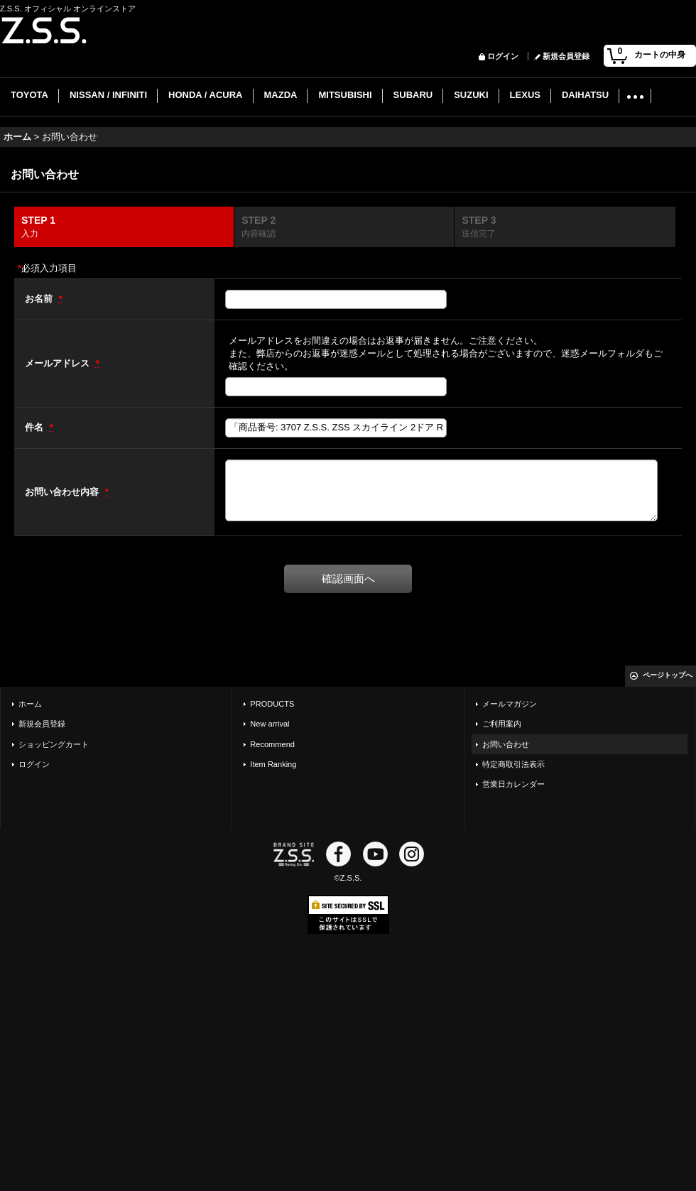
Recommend (272, 744)
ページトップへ (667, 675)
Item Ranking (273, 764)
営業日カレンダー (513, 784)
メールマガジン (509, 704)
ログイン (502, 56)
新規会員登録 (566, 56)
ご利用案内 (501, 723)
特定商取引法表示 (513, 764)
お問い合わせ (505, 744)
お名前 (40, 298)
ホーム (30, 704)
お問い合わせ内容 (63, 491)
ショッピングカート (53, 744)
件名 (35, 427)
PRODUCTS (272, 704)
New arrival (269, 723)
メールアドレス (58, 363)
